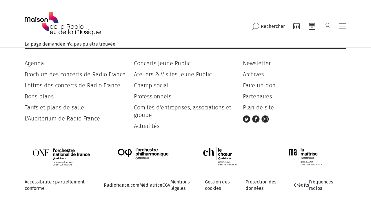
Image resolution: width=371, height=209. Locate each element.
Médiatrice (150, 185)
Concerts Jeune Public (162, 63)
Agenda (34, 63)
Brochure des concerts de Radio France (75, 74)
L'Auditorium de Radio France (62, 118)
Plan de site (258, 107)
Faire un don (259, 85)
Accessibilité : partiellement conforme (55, 185)
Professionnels (152, 96)
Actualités (146, 125)
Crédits (301, 185)
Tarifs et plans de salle (54, 107)
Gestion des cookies (217, 185)
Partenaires (257, 96)
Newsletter (257, 63)
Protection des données (260, 185)
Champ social (151, 85)
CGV (166, 185)
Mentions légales (180, 185)
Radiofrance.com (121, 185)
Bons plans (39, 96)
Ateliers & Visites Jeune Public (173, 74)
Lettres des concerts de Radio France (72, 85)
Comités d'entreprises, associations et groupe (182, 111)
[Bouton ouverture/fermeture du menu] (342, 26)
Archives (253, 74)
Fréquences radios (321, 185)
